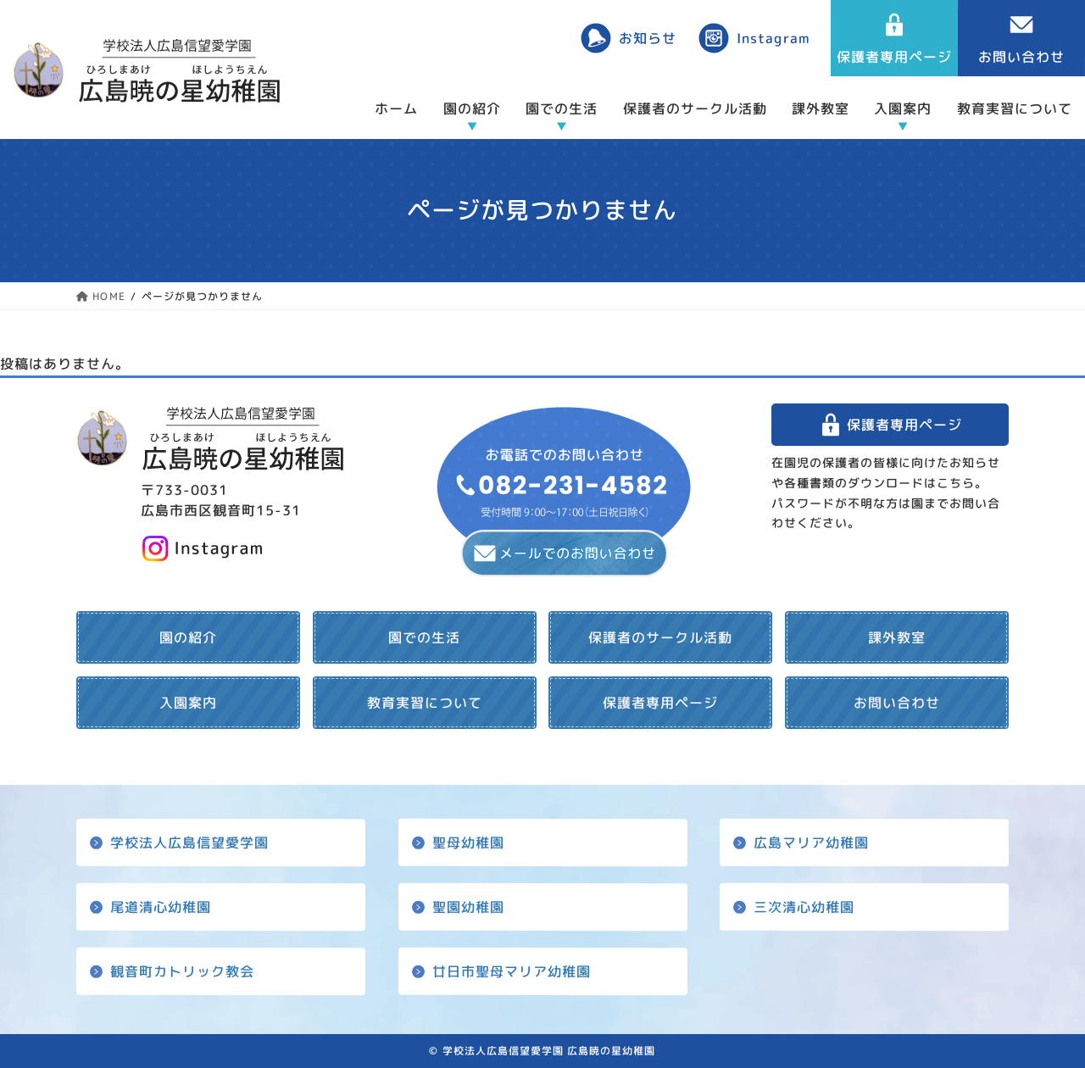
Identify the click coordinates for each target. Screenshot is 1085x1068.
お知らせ (647, 38)
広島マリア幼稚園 (811, 841)
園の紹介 (472, 108)
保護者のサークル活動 (695, 108)
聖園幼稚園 (467, 907)
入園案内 (903, 108)
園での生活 (562, 108)
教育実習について (1014, 108)
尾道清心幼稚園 (160, 907)
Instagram (773, 38)
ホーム (396, 108)
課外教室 (820, 108)
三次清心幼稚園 (804, 907)
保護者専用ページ (904, 424)
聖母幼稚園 (467, 841)
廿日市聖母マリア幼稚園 (510, 971)
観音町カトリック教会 (182, 971)
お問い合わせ (897, 702)
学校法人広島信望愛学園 (189, 841)
